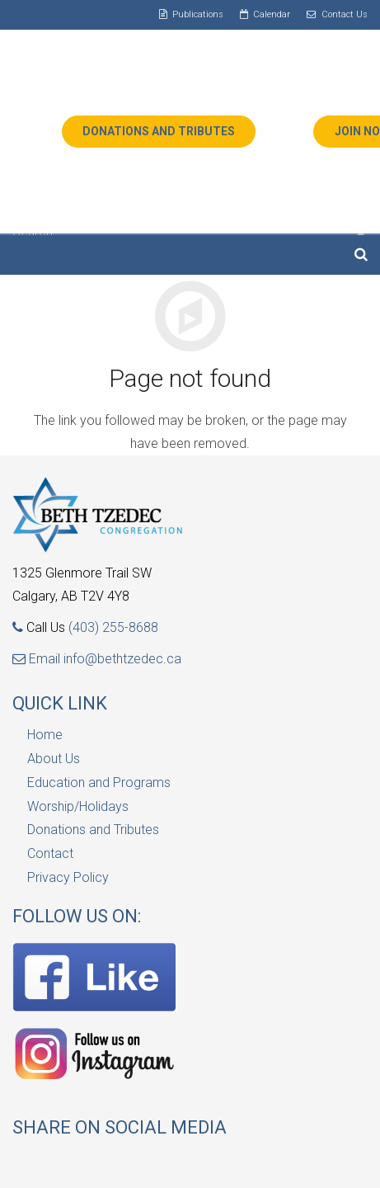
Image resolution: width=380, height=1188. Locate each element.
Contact (50, 853)
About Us (53, 758)
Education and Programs (99, 782)
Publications (197, 14)
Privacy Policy (68, 877)
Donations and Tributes (93, 829)
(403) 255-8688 (113, 627)
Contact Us (344, 14)
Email (37, 659)
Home (45, 734)
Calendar (271, 14)
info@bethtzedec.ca (122, 659)
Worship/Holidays (78, 806)
